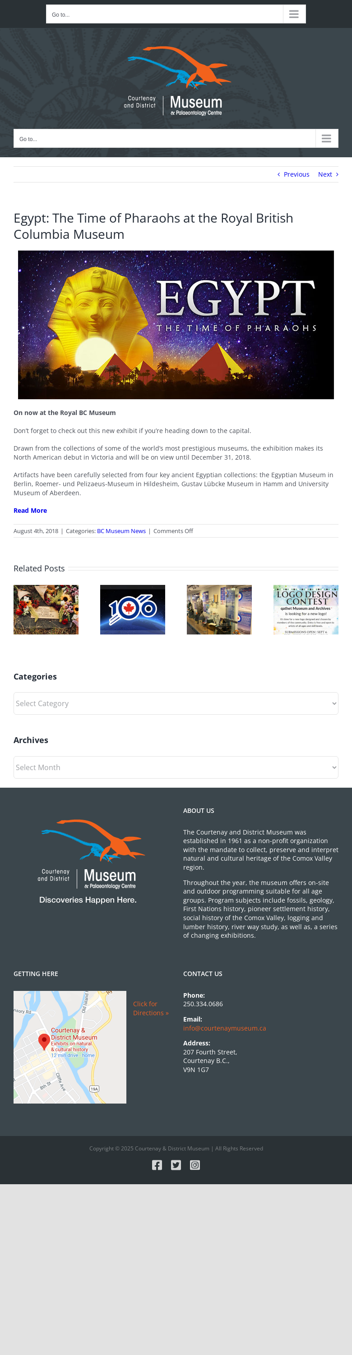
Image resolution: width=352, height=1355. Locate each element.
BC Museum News (121, 531)
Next (325, 174)
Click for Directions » (151, 1008)
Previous (297, 174)
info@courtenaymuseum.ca (224, 1028)
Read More (30, 510)
